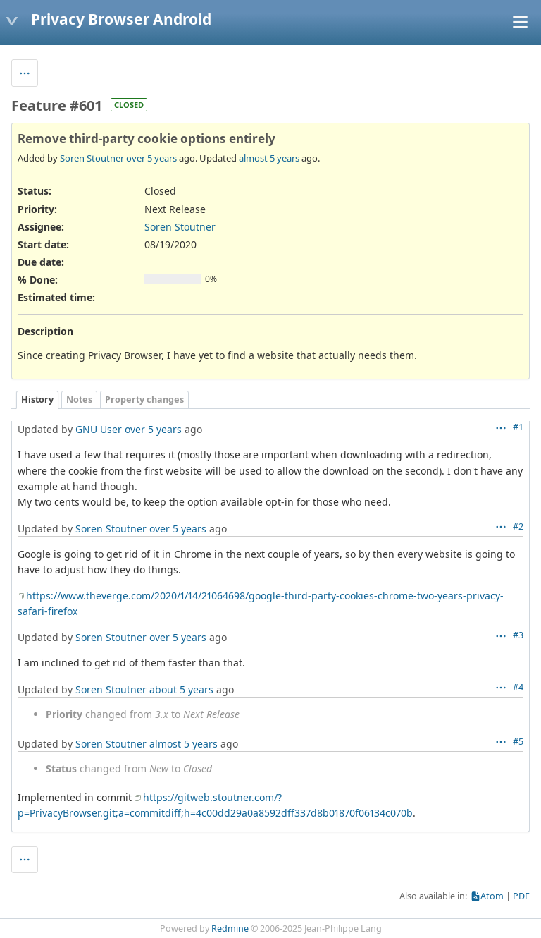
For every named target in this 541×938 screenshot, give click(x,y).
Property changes (144, 400)
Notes (79, 400)
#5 (518, 742)
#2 (518, 526)
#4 (518, 687)
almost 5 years (269, 158)
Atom (492, 896)
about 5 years (181, 689)
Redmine (230, 928)
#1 (518, 427)
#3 (518, 635)
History (37, 400)
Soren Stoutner (92, 158)
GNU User (98, 429)
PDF (521, 896)
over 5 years (151, 158)
